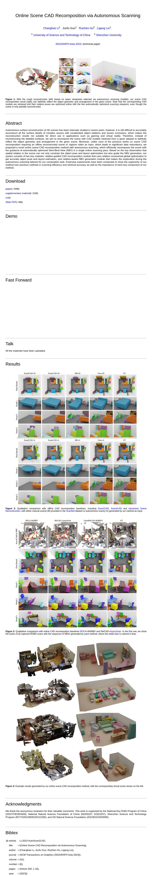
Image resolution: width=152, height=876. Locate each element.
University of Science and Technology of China (61, 35)
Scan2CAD (103, 508)
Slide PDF (11, 202)
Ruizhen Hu (86, 28)
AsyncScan (115, 631)
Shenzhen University (108, 35)
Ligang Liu (103, 28)
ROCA (83, 631)
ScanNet (70, 511)
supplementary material (18, 193)
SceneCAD (116, 508)
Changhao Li (51, 28)
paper (9, 188)
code (8, 197)
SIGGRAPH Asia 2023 (68, 43)
